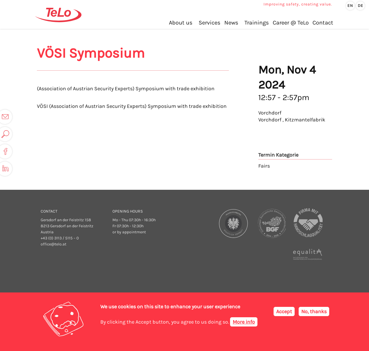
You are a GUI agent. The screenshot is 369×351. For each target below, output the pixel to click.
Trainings (256, 22)
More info (244, 324)
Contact (322, 22)
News (231, 22)
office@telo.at (53, 244)
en (350, 5)
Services (210, 22)
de (360, 5)
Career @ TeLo (291, 22)
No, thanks (314, 314)
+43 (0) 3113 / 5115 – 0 (60, 238)
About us (181, 22)
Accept (284, 314)
